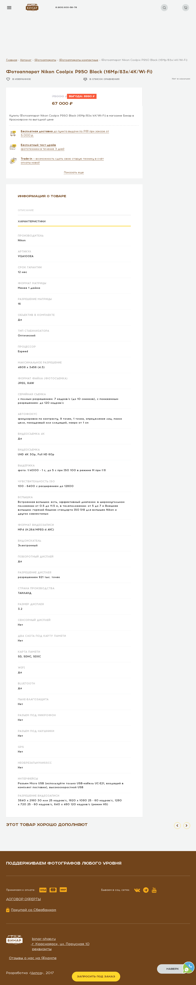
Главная (11, 60)
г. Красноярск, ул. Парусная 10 (60, 944)
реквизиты (42, 948)
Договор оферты (23, 899)
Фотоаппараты (45, 60)
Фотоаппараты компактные (78, 60)
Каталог (26, 60)
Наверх (172, 969)
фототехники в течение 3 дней (42, 147)
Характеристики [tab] (32, 221)
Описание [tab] (26, 210)
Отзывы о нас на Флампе (33, 957)
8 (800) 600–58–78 (66, 7)
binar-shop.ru (44, 938)
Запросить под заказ (96, 976)
